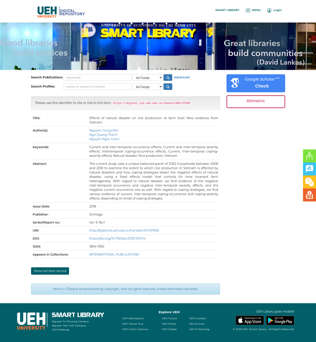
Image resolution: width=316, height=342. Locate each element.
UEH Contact (197, 318)
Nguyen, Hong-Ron (104, 130)
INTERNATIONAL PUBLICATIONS (114, 254)
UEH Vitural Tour (132, 323)
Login (274, 10)
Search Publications (47, 77)
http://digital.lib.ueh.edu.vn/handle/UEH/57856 (124, 230)
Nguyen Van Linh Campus (69, 325)
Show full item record (50, 271)
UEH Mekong (60, 329)
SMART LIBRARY (227, 10)
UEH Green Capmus (135, 329)
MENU (253, 10)
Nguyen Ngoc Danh (104, 139)
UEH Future (169, 318)
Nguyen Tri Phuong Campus (70, 321)
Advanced (181, 77)
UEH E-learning (199, 329)
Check (262, 85)
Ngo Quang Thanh (103, 135)
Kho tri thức (197, 323)
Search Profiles (43, 86)
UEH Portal (169, 323)
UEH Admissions (133, 318)
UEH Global (169, 329)
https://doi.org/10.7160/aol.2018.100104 (117, 238)
